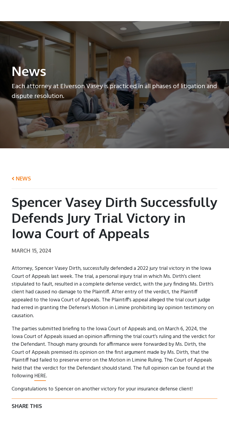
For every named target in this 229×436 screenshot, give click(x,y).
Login (215, 11)
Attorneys (114, 11)
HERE (40, 376)
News (197, 11)
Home (72, 11)
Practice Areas (147, 11)
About (91, 11)
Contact (176, 11)
